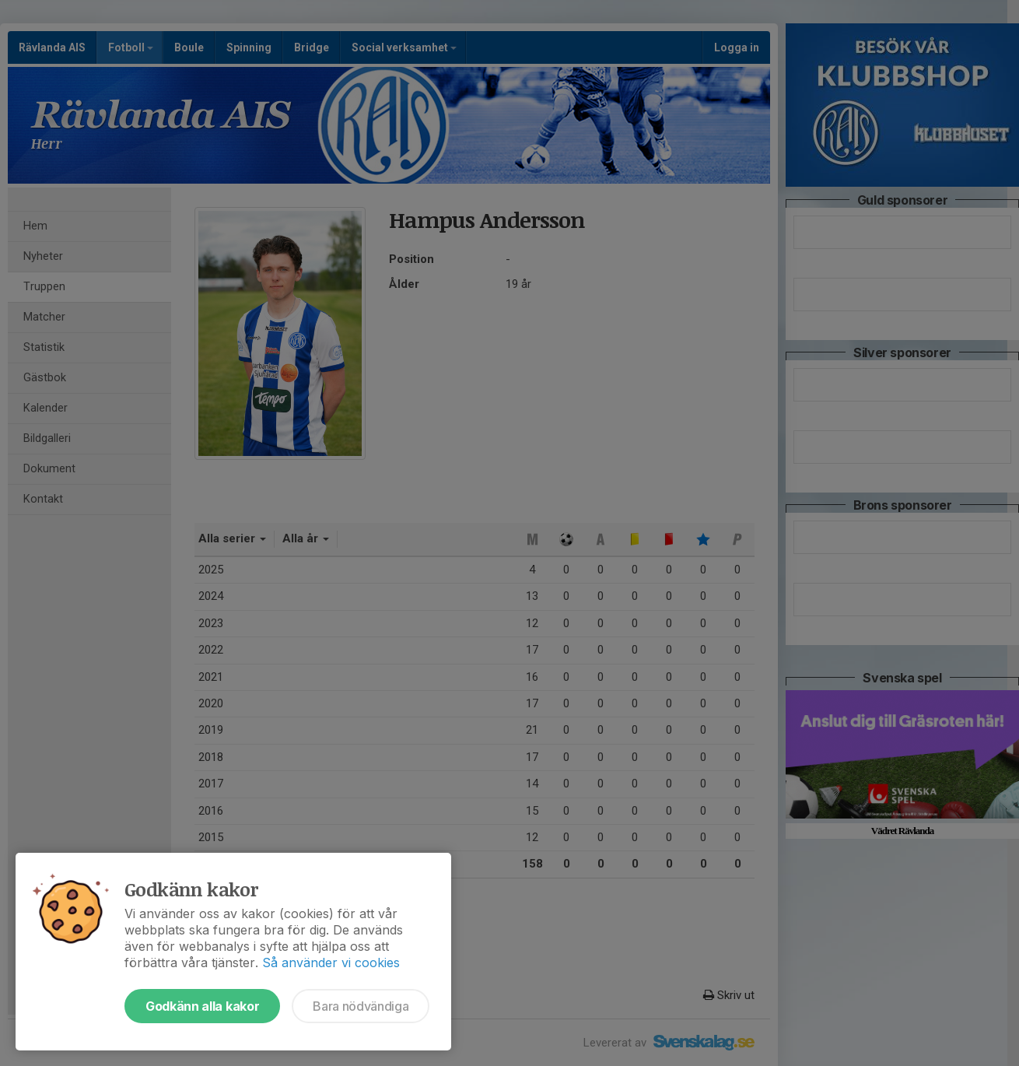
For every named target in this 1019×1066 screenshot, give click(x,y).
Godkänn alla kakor (202, 1006)
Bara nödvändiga (360, 1006)
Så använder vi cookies (331, 962)
